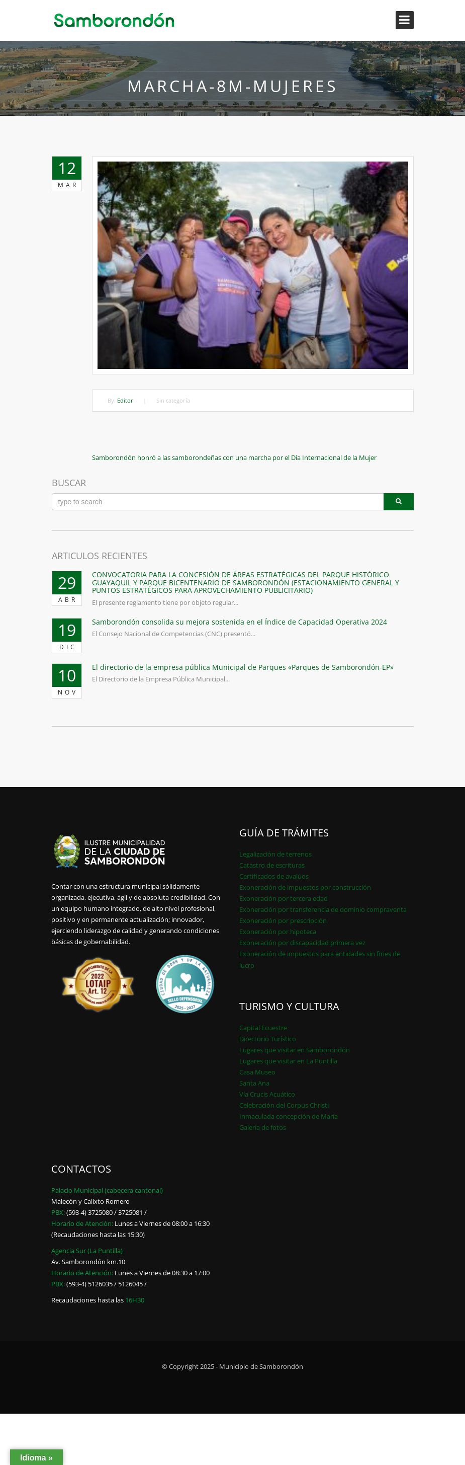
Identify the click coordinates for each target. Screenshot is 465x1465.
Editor (125, 400)
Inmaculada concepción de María (288, 1116)
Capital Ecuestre (263, 1027)
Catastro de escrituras (272, 865)
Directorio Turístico (267, 1038)
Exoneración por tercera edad (283, 898)
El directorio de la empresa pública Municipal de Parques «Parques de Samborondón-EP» (243, 667)
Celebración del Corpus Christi (284, 1105)
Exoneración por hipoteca (277, 931)
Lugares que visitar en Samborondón (294, 1049)
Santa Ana (254, 1083)
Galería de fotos (262, 1127)
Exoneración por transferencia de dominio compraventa (323, 909)
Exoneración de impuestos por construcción (305, 887)
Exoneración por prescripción (283, 920)
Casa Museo (257, 1071)
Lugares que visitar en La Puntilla (288, 1060)
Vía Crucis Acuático (267, 1094)
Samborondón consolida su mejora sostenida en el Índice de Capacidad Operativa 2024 (239, 622)
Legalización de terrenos (275, 854)
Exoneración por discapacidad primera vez (302, 942)
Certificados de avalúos (274, 876)
